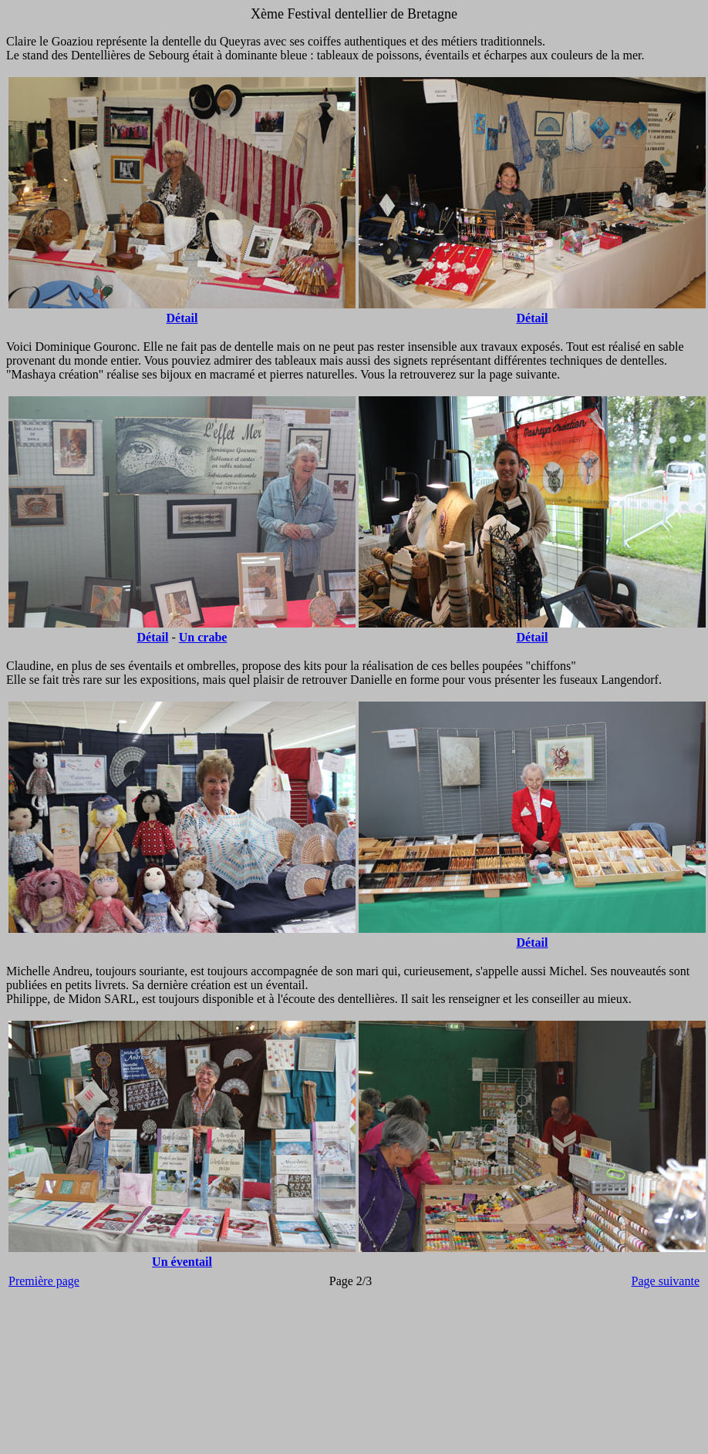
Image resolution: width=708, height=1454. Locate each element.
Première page (43, 1280)
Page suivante (666, 1280)
